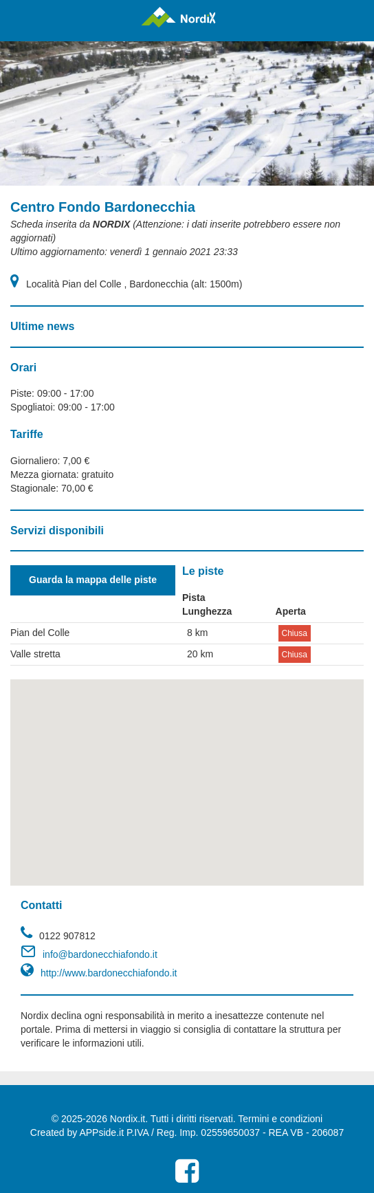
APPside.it (101, 1132)
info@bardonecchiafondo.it (100, 954)
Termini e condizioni (280, 1118)
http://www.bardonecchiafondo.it (109, 972)
